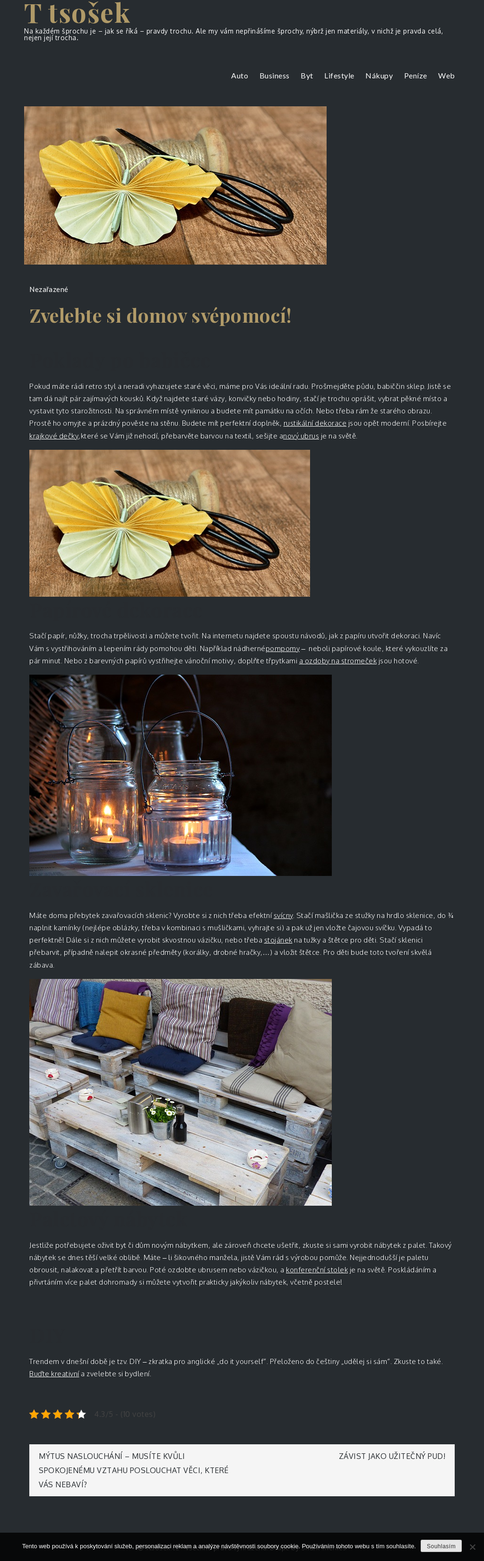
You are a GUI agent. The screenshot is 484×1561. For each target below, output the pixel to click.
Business (274, 75)
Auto (239, 75)
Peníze (415, 75)
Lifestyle (339, 75)
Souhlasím (441, 1546)
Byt (307, 75)
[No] (472, 1547)
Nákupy (379, 75)
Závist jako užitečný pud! (392, 1456)
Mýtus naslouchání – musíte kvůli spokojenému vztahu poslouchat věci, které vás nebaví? (134, 1470)
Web (446, 75)
